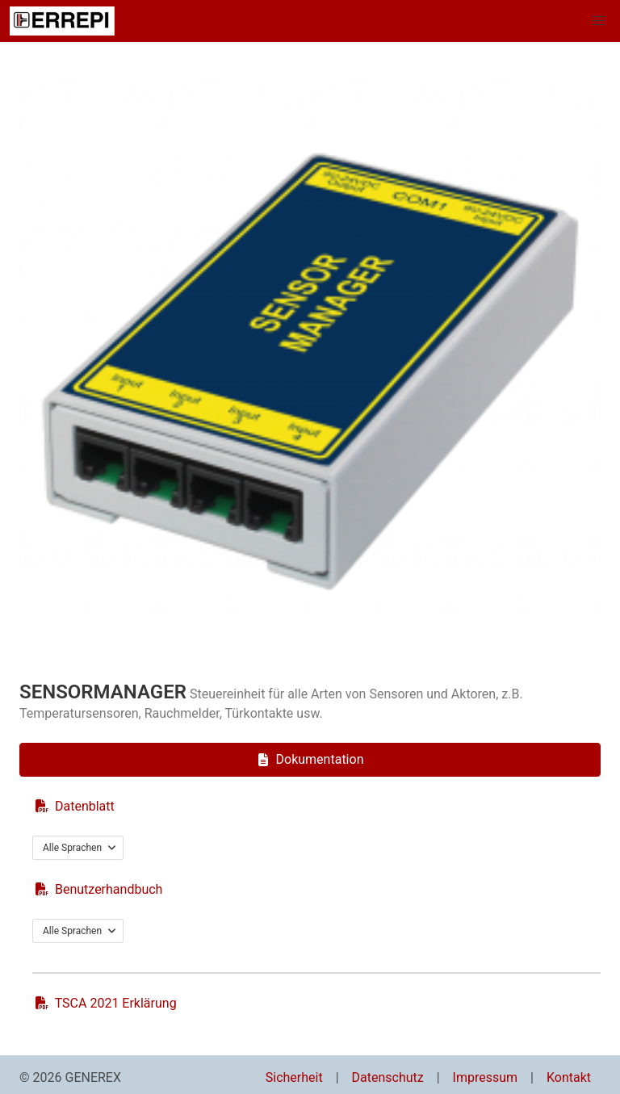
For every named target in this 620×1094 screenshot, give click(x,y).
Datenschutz (388, 1077)
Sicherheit (294, 1077)
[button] (599, 21)
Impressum (485, 1077)
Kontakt (569, 1077)
